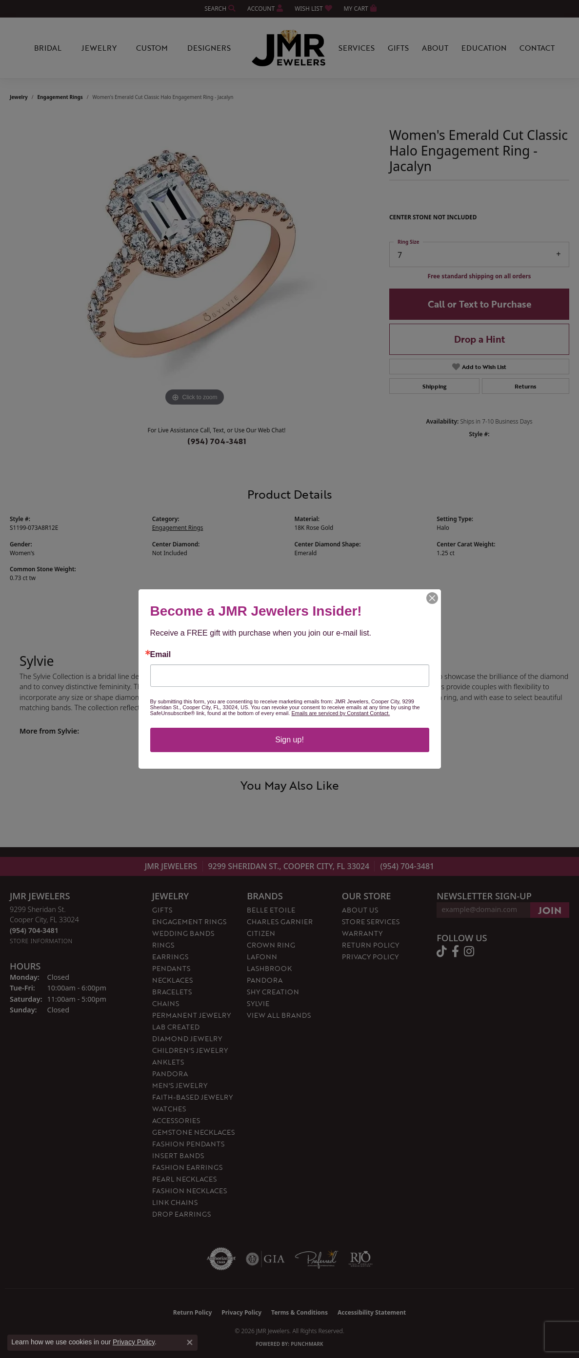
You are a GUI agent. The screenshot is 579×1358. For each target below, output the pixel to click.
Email (160, 655)
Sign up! (289, 740)
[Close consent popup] (190, 1342)
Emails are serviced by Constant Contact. (340, 713)
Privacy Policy (134, 1342)
